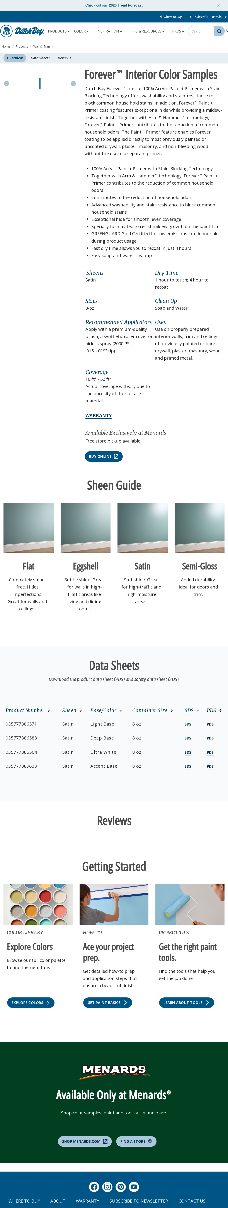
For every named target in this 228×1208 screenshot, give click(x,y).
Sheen (72, 710)
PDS (214, 710)
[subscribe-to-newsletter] (208, 17)
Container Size (152, 710)
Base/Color (106, 710)
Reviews (64, 58)
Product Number (28, 710)
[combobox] (206, 31)
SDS (192, 710)
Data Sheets (40, 58)
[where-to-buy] (171, 17)
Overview (15, 58)
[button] (119, 272)
